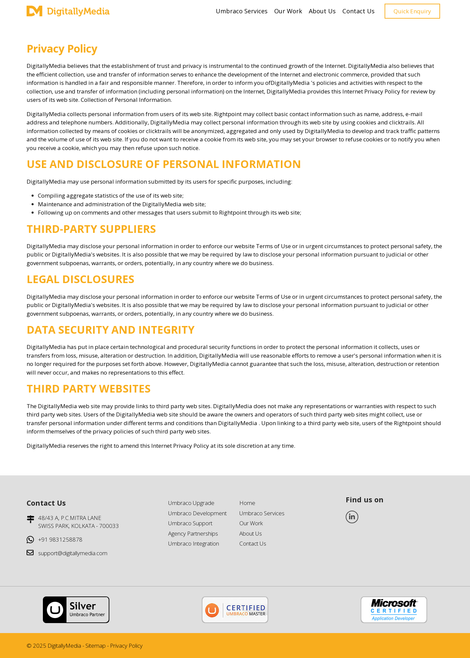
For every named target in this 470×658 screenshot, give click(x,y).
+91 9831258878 (60, 539)
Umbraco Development (197, 513)
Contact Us (358, 11)
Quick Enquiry (412, 11)
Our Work (288, 11)
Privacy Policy (126, 645)
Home (247, 503)
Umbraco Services (242, 11)
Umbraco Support (190, 523)
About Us (322, 11)
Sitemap (95, 645)
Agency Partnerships (193, 533)
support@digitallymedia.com (72, 553)
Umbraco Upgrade (191, 503)
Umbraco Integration (193, 543)
